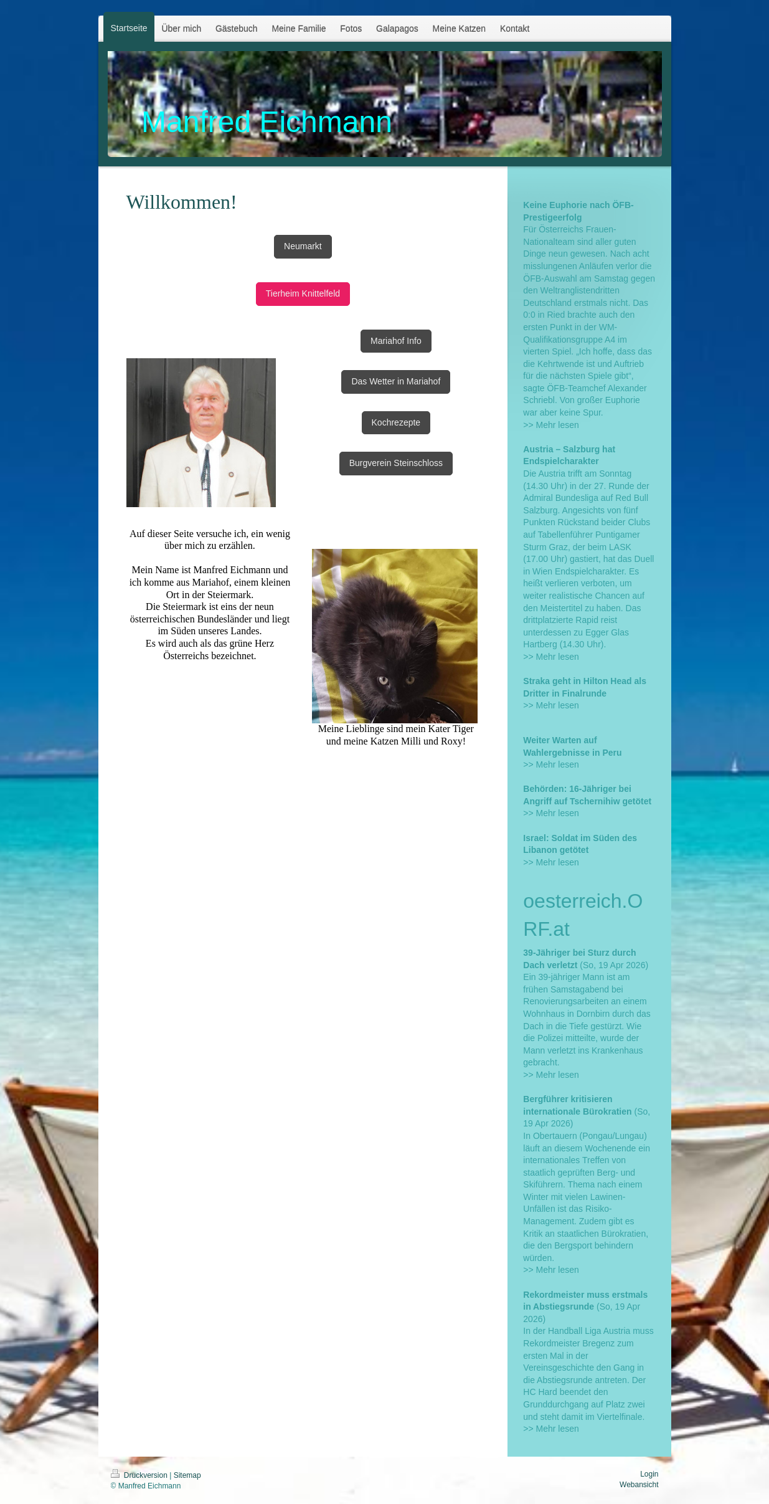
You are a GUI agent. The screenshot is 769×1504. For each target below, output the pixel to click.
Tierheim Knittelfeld (303, 293)
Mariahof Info (396, 341)
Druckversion (140, 1475)
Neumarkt (303, 246)
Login (649, 1474)
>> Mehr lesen (551, 425)
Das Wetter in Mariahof (395, 381)
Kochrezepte (396, 422)
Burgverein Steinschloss (396, 463)
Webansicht (639, 1484)
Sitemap (187, 1475)
